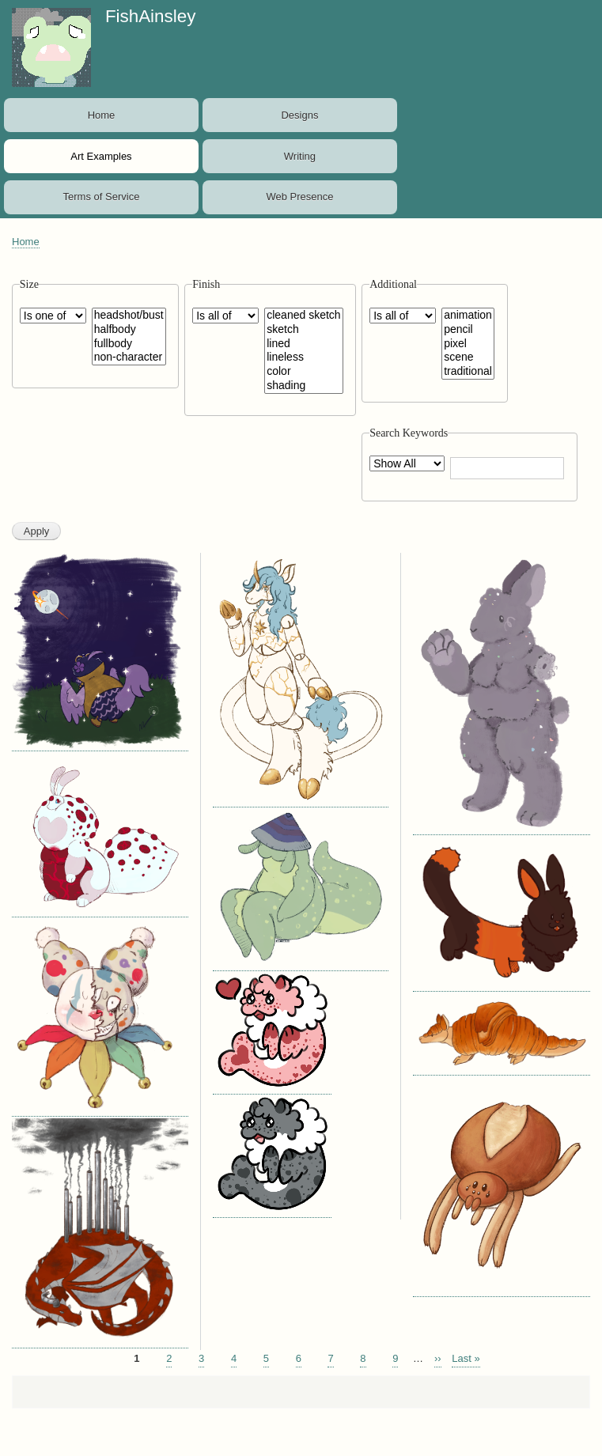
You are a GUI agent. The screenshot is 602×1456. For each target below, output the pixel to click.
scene (468, 357)
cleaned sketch (303, 315)
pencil (468, 330)
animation (468, 315)
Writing (300, 156)
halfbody (129, 330)
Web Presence (299, 196)
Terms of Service (101, 196)
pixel (468, 344)
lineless (303, 357)
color (303, 372)
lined (303, 344)
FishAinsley (150, 16)
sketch (303, 330)
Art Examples (100, 156)
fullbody (129, 344)
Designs (299, 115)
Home (101, 115)
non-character (129, 357)
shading (303, 386)
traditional (468, 372)
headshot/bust (129, 315)
